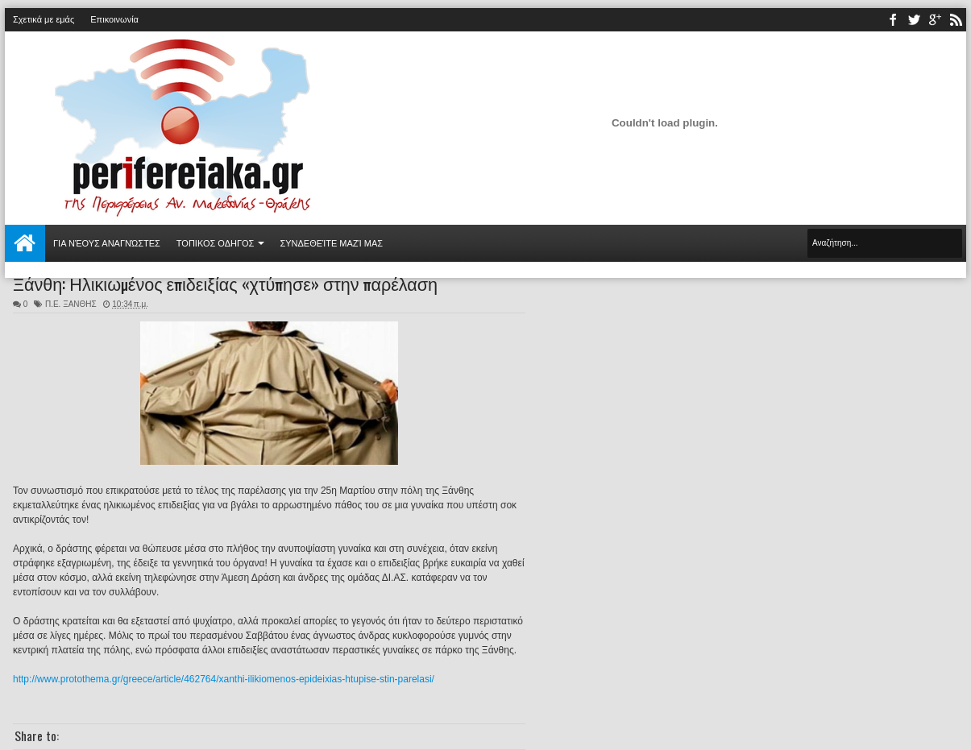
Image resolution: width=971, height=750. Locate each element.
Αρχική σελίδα (25, 243)
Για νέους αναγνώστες (106, 243)
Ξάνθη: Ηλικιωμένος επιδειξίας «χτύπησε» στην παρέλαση (225, 283)
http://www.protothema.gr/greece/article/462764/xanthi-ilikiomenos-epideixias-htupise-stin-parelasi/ (223, 679)
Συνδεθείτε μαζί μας (331, 243)
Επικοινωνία (114, 19)
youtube (934, 19)
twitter (913, 19)
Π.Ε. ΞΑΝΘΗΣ (71, 304)
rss (955, 19)
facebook (892, 19)
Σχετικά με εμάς (43, 19)
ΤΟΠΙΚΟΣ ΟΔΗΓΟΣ (215, 243)
